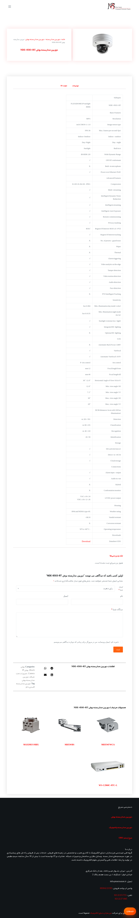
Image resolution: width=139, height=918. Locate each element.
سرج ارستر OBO (125, 838)
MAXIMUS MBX (31, 745)
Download (86, 541)
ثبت (118, 649)
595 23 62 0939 (106, 888)
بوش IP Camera (28, 671)
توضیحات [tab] (75, 85)
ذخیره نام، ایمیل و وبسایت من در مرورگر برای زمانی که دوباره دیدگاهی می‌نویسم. (86, 642)
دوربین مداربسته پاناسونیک (120, 827)
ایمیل (65, 596)
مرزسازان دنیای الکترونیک (101, 913)
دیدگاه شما (117, 609)
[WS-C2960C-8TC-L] (108, 766)
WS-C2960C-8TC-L (108, 785)
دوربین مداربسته (53, 39)
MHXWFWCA (108, 745)
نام (121, 596)
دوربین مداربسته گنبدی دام (25, 685)
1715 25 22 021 (120, 895)
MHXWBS (69, 745)
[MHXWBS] (69, 725)
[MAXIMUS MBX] (31, 725)
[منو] (9, 6)
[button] (52, 668)
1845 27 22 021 (121, 899)
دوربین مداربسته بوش (34, 39)
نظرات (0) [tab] (63, 85)
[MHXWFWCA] (108, 725)
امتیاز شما (121, 588)
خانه (63, 39)
